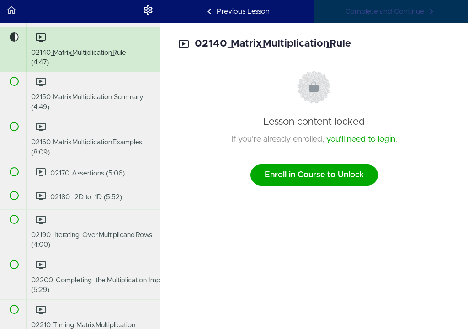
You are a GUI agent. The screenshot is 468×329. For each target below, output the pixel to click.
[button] (11, 11)
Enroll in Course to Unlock (314, 175)
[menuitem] (148, 11)
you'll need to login (360, 139)
